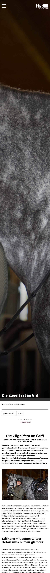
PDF (21, 413)
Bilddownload (9, 413)
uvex (23, 404)
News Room (5, 404)
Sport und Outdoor (15, 404)
